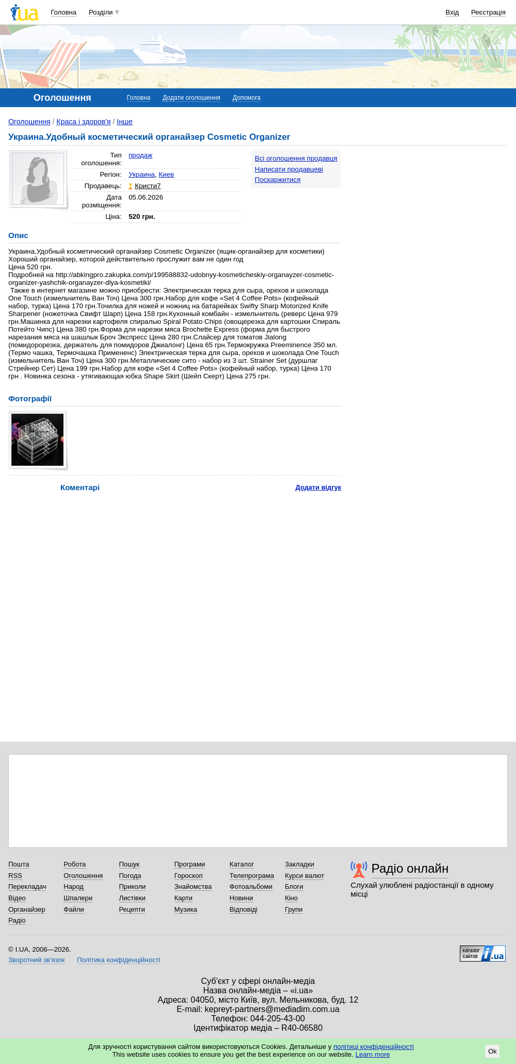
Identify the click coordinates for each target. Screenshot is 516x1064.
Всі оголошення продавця (296, 158)
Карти (183, 898)
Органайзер (26, 909)
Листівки (132, 898)
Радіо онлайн (410, 868)
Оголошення (29, 121)
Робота (74, 864)
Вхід (452, 12)
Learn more (372, 1054)
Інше (125, 121)
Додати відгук (318, 487)
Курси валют (305, 875)
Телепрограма (251, 875)
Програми (189, 864)
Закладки (299, 864)
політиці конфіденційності (373, 1046)
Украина (141, 174)
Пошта (18, 864)
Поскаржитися (278, 179)
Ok (492, 1051)
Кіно (291, 898)
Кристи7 (148, 186)
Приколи (132, 886)
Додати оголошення (192, 97)
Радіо (16, 920)
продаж (140, 155)
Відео (17, 898)
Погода (130, 875)
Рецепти (132, 909)
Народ (73, 886)
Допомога (247, 97)
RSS (15, 875)
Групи (294, 909)
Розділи (101, 12)
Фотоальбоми (250, 886)
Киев (166, 174)
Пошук (129, 864)
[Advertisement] (430, 214)
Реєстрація (488, 12)
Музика (185, 909)
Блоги (294, 886)
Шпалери (78, 898)
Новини (241, 898)
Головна (63, 12)
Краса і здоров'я (84, 121)
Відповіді (243, 909)
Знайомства (193, 886)
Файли (73, 909)
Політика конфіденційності (118, 960)
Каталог (241, 864)
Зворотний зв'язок (36, 960)
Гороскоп (188, 875)
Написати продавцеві (289, 169)
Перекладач (27, 886)
